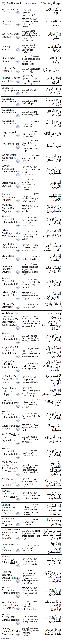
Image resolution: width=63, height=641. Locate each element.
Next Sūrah (6, 638)
